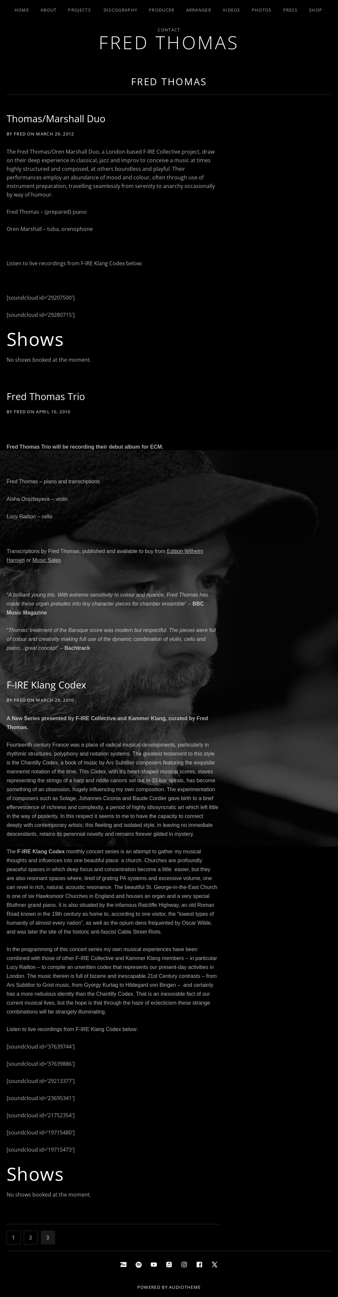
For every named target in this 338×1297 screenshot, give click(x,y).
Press (290, 10)
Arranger (198, 10)
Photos (262, 10)
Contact (169, 30)
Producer (161, 10)
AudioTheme (185, 1287)
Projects (79, 10)
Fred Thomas (169, 42)
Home (22, 10)
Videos (231, 10)
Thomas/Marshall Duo (56, 118)
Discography (120, 10)
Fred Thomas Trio (46, 396)
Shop (315, 10)
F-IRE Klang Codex (46, 684)
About (49, 10)
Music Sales (46, 560)
